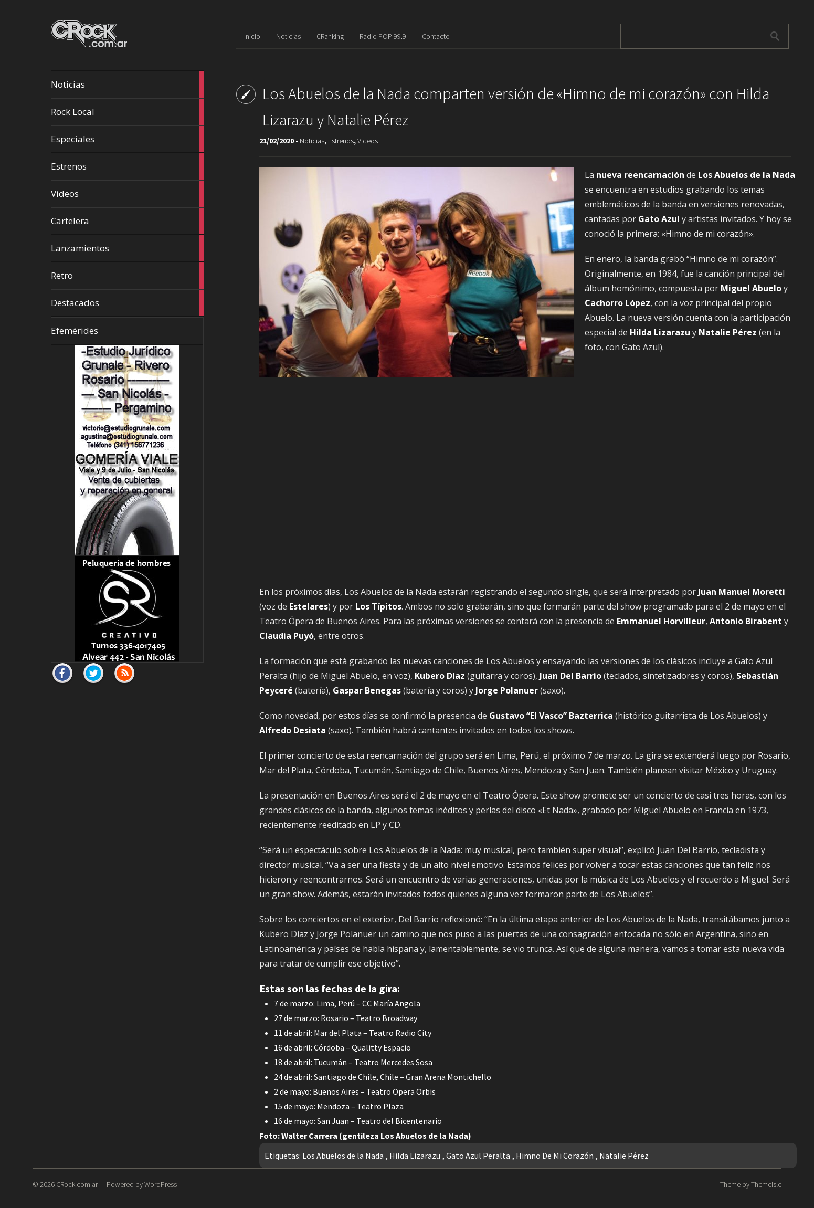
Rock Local (127, 112)
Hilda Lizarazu (414, 1155)
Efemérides (74, 330)
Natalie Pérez (624, 1155)
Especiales (127, 139)
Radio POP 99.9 (383, 36)
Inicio (252, 36)
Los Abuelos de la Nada (343, 1155)
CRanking (330, 36)
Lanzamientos (127, 248)
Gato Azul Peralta (478, 1155)
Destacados (127, 303)
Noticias (127, 84)
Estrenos (127, 166)
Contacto (436, 36)
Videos (127, 194)
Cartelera (127, 221)
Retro (127, 275)
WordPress (160, 1184)
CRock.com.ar (77, 1184)
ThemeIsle (766, 1184)
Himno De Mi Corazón (555, 1155)
